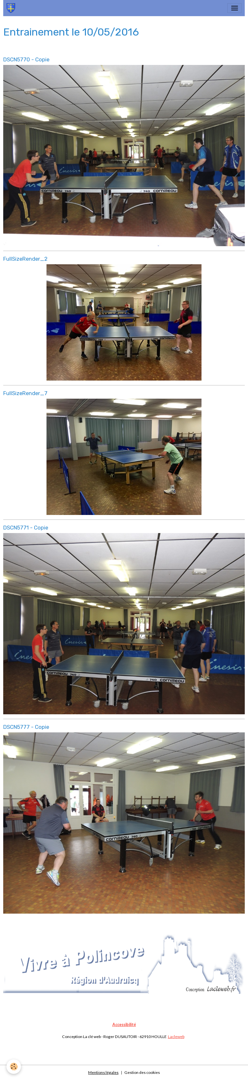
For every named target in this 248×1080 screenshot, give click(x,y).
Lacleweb (176, 1036)
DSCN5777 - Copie (26, 727)
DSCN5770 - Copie (26, 59)
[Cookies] (13, 1066)
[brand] (11, 8)
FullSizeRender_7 (25, 393)
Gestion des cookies (142, 1072)
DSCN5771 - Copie (25, 527)
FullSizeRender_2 (25, 259)
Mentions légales (103, 1072)
